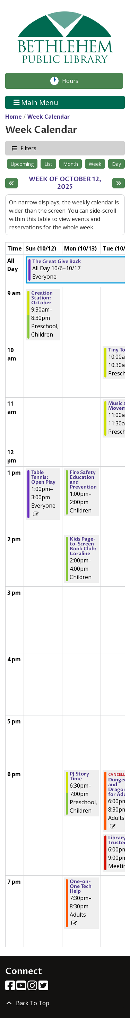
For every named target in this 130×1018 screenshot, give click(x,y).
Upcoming (22, 164)
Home (13, 116)
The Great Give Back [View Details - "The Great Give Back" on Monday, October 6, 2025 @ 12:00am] (56, 261)
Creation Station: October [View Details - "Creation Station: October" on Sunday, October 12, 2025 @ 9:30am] (42, 298)
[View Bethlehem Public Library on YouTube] (21, 987)
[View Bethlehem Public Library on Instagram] (32, 987)
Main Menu (36, 102)
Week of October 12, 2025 (68, 183)
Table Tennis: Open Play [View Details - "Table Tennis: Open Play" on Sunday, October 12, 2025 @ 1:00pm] (43, 477)
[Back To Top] (65, 1003)
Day (116, 164)
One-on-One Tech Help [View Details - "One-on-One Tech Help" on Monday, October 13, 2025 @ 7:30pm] (81, 886)
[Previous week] (11, 183)
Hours (73, 81)
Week (95, 164)
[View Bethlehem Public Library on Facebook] (10, 987)
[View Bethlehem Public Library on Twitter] (43, 987)
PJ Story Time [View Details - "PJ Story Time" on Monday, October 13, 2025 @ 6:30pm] (79, 776)
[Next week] (118, 183)
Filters (28, 148)
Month (70, 164)
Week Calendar (48, 116)
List (48, 164)
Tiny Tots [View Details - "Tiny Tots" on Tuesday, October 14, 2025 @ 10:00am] (119, 350)
